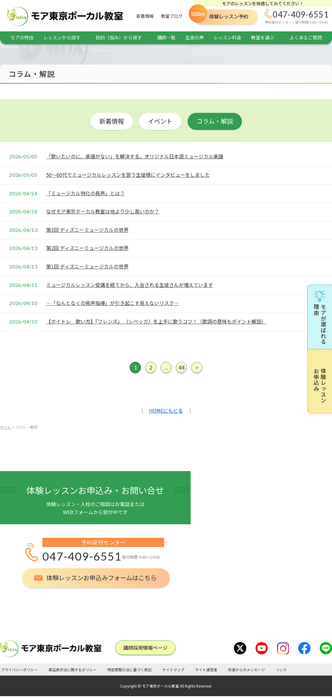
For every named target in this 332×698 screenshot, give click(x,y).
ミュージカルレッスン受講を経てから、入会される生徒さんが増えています (129, 284)
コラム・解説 (214, 121)
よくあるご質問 (306, 37)
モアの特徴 (22, 37)
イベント (160, 121)
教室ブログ (172, 16)
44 (181, 367)
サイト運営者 (206, 669)
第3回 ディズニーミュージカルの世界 (87, 229)
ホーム (5, 427)
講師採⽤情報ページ (145, 647)
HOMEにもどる (166, 410)
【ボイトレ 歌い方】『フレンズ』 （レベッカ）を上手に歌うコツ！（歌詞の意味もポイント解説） (156, 321)
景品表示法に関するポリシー (73, 669)
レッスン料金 (227, 37)
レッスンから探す (61, 37)
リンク (281, 669)
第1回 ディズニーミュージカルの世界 (87, 266)
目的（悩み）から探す (119, 37)
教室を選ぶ (262, 37)
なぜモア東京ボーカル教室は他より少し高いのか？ (102, 211)
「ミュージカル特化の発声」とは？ (85, 193)
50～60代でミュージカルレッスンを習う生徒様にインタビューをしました (128, 174)
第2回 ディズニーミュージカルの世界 (87, 248)
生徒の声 (194, 37)
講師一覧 (166, 37)
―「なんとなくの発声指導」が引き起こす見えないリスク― (112, 303)
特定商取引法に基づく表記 (129, 669)
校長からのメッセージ (246, 669)
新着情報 (145, 16)
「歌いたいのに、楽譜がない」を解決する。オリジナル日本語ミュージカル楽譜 (134, 156)
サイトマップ (173, 669)
